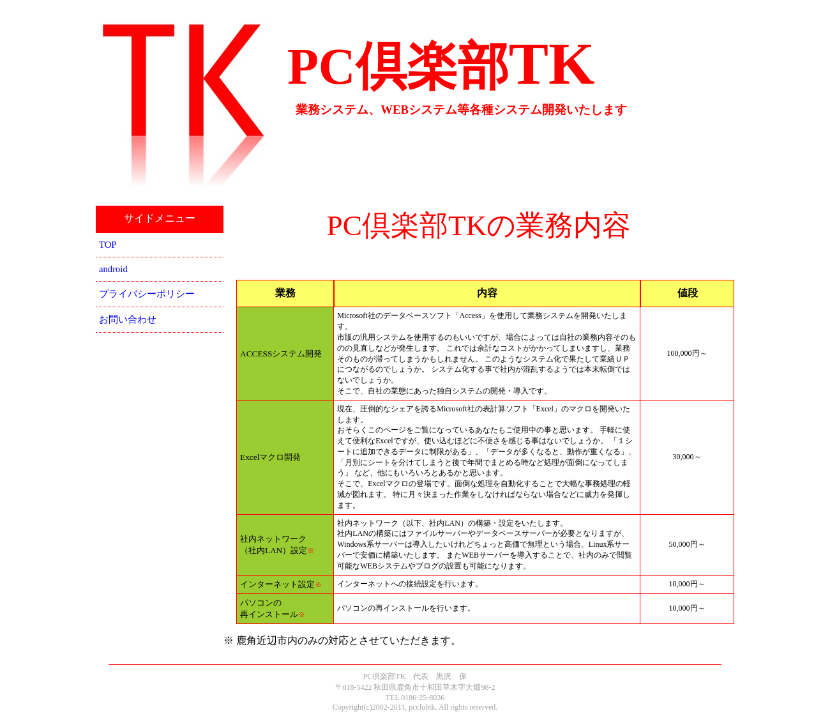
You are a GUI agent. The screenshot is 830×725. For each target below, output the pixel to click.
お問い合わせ (127, 319)
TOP (107, 245)
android (113, 269)
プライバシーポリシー (147, 294)
